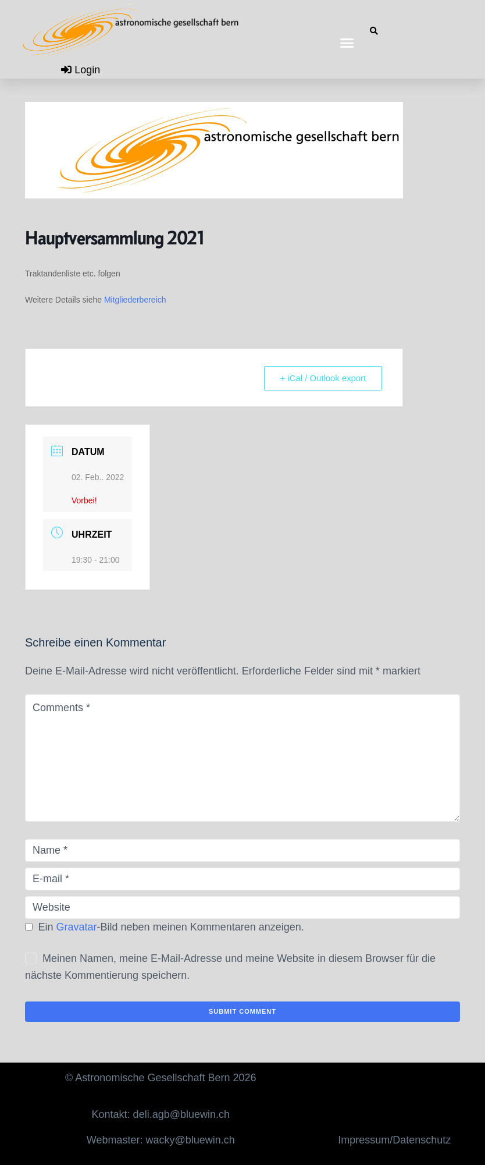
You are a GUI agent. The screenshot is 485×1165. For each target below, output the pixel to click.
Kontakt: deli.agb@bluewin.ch (161, 1114)
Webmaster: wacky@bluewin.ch (161, 1140)
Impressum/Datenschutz (394, 1140)
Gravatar (76, 927)
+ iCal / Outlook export (322, 378)
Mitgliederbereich (135, 299)
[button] (347, 42)
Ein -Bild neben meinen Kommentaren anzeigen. (171, 927)
